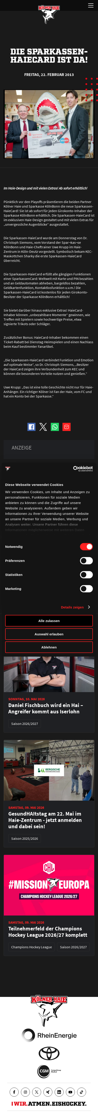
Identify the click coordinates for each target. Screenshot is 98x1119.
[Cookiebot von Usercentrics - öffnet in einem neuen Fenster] (73, 469)
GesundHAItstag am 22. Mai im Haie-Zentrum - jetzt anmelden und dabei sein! (45, 820)
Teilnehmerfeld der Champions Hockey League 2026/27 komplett (47, 931)
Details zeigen (72, 607)
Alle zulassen (49, 621)
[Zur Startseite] (49, 14)
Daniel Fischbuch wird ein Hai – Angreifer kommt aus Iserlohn (45, 708)
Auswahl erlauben (49, 634)
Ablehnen (49, 647)
